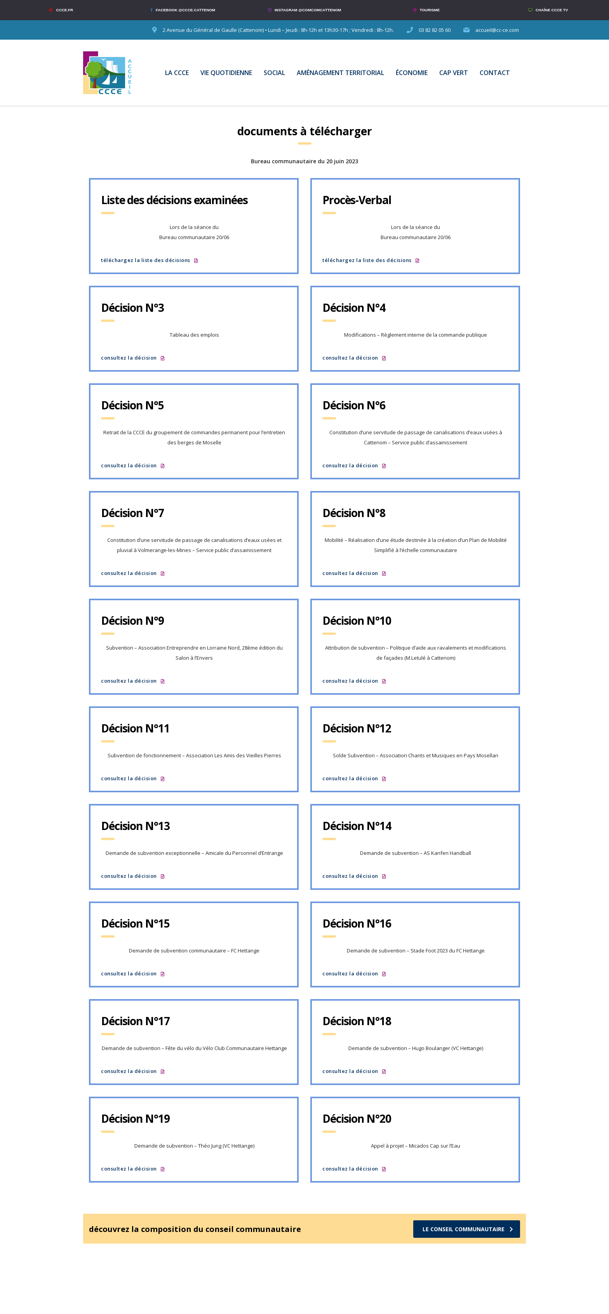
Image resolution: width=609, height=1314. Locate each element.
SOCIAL (274, 72)
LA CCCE (177, 72)
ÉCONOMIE (412, 72)
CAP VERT (453, 72)
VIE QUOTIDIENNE (226, 72)
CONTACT (495, 72)
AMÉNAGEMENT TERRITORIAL (340, 72)
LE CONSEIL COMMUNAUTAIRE (468, 1229)
